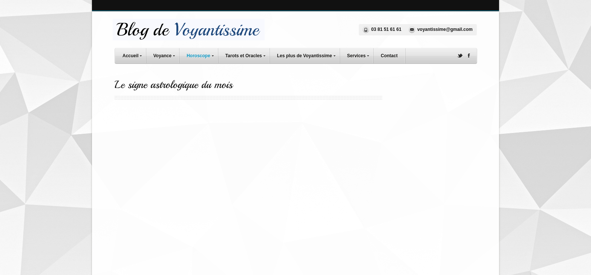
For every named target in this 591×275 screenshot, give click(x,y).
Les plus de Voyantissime (308, 54)
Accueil (133, 54)
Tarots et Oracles (247, 54)
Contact (389, 55)
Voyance (166, 54)
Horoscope (202, 54)
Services (360, 54)
